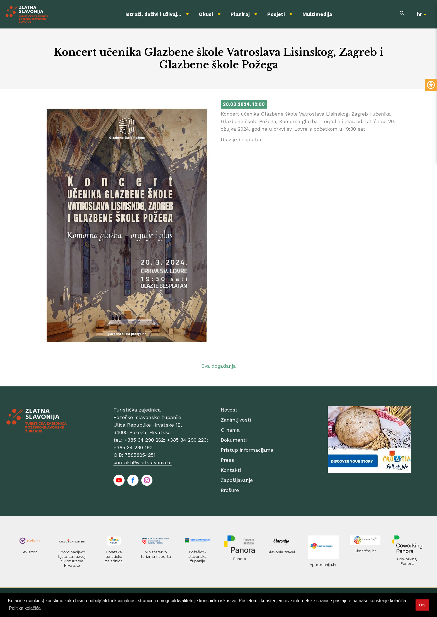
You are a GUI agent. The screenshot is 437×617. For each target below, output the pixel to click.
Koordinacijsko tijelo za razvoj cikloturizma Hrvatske (72, 559)
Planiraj (240, 14)
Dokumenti (234, 440)
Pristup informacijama (247, 450)
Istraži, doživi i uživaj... (153, 14)
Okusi (206, 14)
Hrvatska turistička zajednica (114, 556)
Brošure (230, 490)
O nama (230, 430)
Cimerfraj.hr (365, 551)
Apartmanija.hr (323, 564)
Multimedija (317, 14)
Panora (239, 558)
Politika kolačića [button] (25, 608)
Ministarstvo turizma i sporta (156, 554)
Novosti (230, 410)
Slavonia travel (281, 552)
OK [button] (422, 605)
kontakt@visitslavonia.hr (142, 462)
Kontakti (231, 470)
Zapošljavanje (237, 480)
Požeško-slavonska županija (197, 556)
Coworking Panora (407, 561)
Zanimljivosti (236, 420)
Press (227, 460)
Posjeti (276, 14)
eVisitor (30, 552)
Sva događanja (218, 366)
